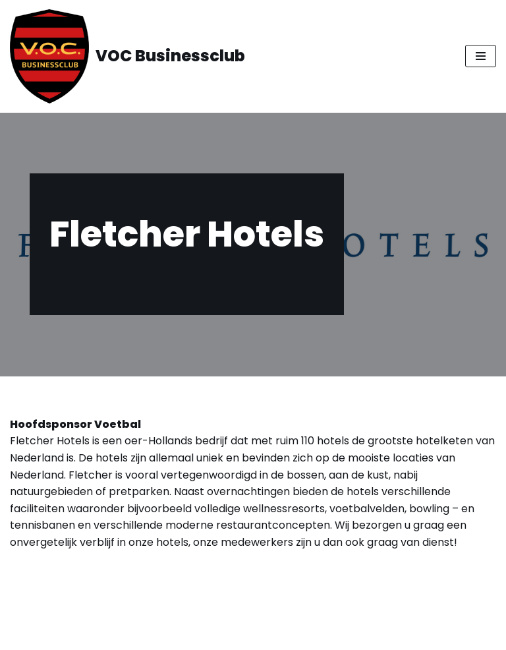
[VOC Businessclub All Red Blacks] (127, 56)
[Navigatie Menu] (480, 56)
